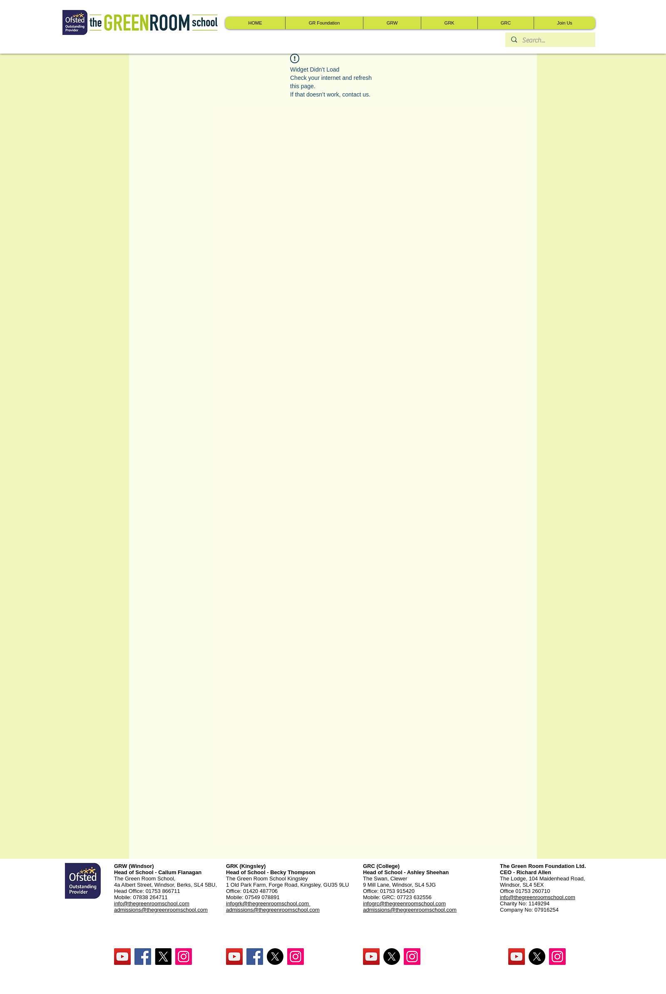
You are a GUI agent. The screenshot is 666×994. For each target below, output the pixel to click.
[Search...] (550, 40)
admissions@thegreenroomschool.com (273, 910)
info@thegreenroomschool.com (537, 897)
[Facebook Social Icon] (142, 956)
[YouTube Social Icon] (122, 956)
